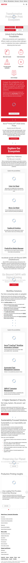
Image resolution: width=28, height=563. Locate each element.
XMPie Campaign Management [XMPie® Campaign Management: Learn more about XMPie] (10, 390)
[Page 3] (13, 509)
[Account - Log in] (17, 1)
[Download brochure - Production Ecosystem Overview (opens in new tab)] (14, 114)
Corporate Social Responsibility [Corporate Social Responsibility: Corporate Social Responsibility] (6, 520)
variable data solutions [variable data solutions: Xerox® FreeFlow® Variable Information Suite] (10, 311)
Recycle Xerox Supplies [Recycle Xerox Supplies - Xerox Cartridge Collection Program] (5, 527)
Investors (11, 557)
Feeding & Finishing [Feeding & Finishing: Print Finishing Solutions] (14, 228)
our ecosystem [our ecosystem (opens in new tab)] (15, 93)
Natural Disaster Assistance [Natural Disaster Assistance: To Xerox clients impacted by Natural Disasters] (6, 529)
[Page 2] (11, 509)
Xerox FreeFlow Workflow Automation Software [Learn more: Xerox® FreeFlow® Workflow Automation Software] (13, 346)
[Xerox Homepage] (4, 4)
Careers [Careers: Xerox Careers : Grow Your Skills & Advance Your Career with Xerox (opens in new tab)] (7, 557)
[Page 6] (19, 509)
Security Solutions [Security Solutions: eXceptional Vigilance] (4, 522)
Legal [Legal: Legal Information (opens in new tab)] (19, 557)
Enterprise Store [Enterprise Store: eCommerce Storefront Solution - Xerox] (4, 539)
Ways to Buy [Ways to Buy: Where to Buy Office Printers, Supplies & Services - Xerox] (4, 531)
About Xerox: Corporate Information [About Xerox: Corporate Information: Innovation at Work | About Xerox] (9, 514)
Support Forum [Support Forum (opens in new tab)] (3, 552)
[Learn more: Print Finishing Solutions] (14, 224)
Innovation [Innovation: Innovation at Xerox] (3, 516)
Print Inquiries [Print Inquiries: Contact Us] (3, 541)
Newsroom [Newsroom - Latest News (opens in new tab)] (3, 525)
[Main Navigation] (26, 4)
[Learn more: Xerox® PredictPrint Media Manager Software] (14, 244)
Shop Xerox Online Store (5, 533)
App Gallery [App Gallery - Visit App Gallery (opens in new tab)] (3, 537)
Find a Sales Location (5, 545)
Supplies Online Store (5, 535)
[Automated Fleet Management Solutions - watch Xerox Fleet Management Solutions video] (14, 364)
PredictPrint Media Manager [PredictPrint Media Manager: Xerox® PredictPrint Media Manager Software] (14, 248)
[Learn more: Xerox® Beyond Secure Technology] (5, 414)
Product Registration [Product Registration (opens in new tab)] (5, 554)
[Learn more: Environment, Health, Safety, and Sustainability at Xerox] (14, 462)
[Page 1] (9, 509)
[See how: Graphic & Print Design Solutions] (14, 280)
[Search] (24, 4)
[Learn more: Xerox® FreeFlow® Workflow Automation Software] (14, 342)
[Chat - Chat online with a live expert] (5, 1)
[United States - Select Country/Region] (11, 1)
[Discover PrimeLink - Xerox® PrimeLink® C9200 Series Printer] (14, 129)
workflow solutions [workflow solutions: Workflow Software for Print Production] (8, 302)
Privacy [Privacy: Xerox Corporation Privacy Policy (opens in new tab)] (15, 557)
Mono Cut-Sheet (14, 208)
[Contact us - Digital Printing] (19, 27)
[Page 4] (15, 509)
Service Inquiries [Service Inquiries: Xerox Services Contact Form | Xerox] (4, 543)
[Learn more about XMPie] (14, 385)
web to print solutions (13, 305)
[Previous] (1, 492)
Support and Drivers (5, 548)
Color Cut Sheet (14, 186)
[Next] (27, 492)
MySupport (3, 550)
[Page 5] (17, 509)
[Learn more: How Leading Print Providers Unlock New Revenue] (14, 492)
